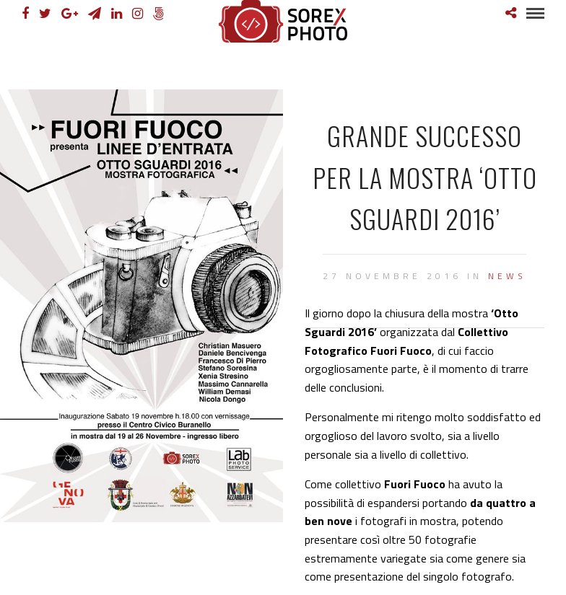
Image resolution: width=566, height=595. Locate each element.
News (507, 276)
